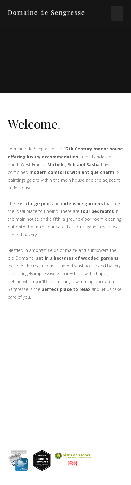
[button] (117, 13)
